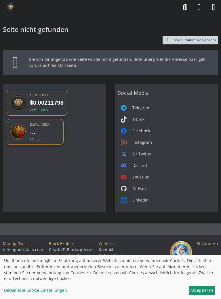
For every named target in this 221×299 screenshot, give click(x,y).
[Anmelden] (199, 7)
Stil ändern (207, 243)
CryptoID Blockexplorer (71, 249)
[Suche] (184, 7)
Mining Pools (15, 243)
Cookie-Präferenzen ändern (190, 39)
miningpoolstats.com (23, 249)
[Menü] (213, 7)
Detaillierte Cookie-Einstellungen (35, 290)
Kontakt (106, 249)
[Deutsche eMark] (11, 7)
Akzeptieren (201, 290)
